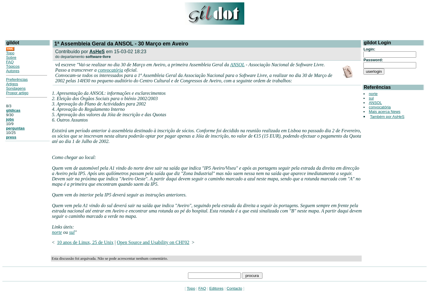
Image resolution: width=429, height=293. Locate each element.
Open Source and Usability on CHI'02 (153, 242)
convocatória (110, 70)
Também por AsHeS (387, 116)
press (11, 137)
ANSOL (237, 64)
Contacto (234, 288)
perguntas (15, 128)
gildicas (13, 110)
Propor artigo (17, 93)
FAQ (10, 62)
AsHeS (97, 51)
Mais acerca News (384, 111)
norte (57, 232)
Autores (12, 71)
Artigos (12, 84)
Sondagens (16, 88)
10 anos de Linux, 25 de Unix (85, 242)
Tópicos (13, 66)
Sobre (11, 57)
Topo (10, 53)
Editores (216, 288)
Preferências (17, 79)
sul (72, 232)
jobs (10, 119)
